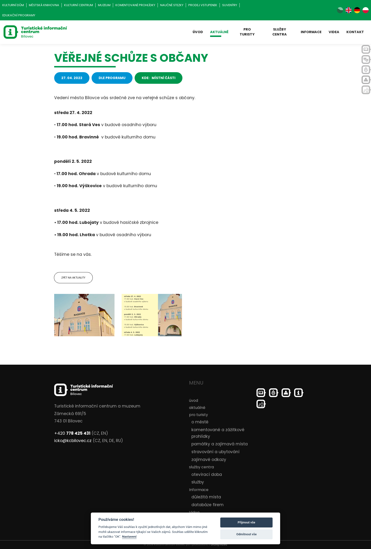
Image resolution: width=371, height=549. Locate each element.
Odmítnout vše (246, 534)
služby (197, 482)
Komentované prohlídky (135, 5)
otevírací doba (206, 474)
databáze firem (207, 505)
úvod (198, 32)
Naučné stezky (171, 5)
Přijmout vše (246, 522)
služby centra (279, 32)
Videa (334, 32)
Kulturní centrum (78, 5)
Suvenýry (229, 5)
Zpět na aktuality (73, 277)
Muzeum (104, 5)
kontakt (355, 32)
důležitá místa (206, 497)
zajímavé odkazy (208, 459)
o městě (199, 422)
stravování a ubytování (215, 452)
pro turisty (247, 32)
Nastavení (129, 536)
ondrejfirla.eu (219, 544)
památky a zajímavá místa (219, 444)
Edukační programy (18, 15)
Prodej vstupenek (202, 5)
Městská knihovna (44, 5)
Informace (311, 32)
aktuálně (219, 32)
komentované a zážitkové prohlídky (217, 433)
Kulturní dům (13, 5)
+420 (72, 433)
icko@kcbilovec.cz (73, 440)
